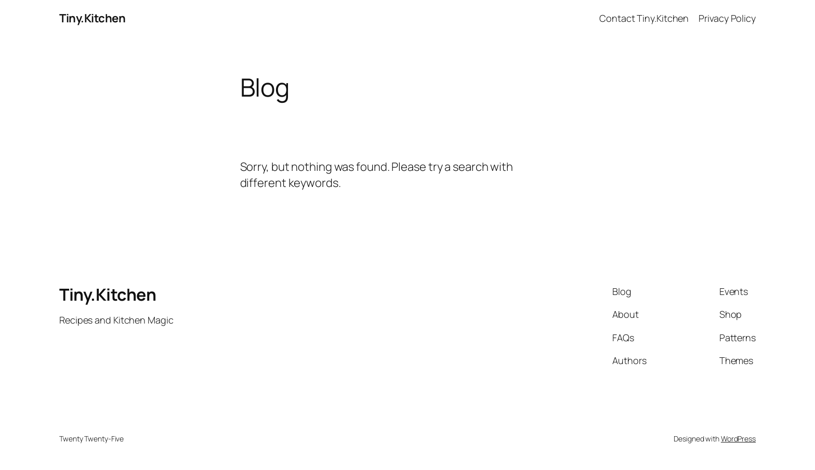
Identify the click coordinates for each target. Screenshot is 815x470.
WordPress (738, 439)
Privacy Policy (727, 18)
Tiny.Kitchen (92, 18)
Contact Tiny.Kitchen (644, 18)
